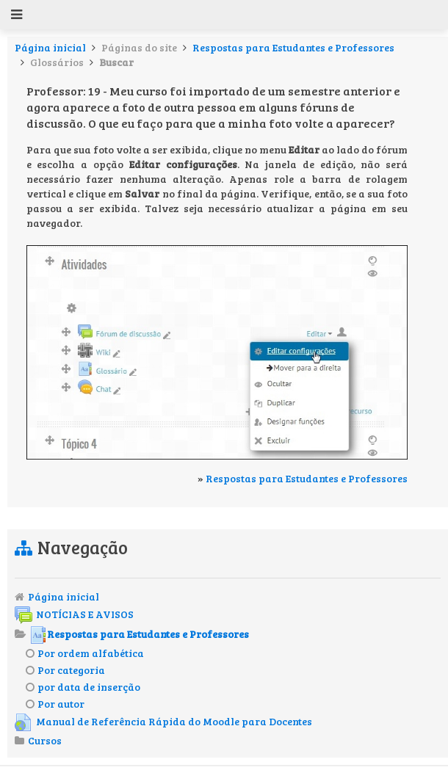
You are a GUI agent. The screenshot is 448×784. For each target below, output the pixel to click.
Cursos (45, 740)
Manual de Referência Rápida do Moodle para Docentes (163, 721)
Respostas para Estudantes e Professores (293, 47)
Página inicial (50, 47)
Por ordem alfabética (85, 653)
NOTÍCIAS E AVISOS (74, 614)
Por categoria (65, 670)
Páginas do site (139, 47)
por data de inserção (83, 687)
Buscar (116, 62)
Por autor (55, 704)
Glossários (57, 62)
